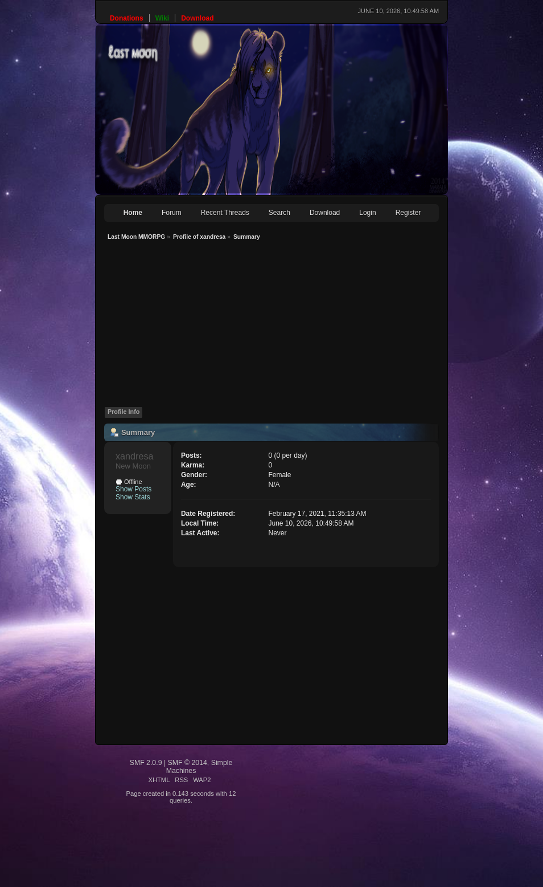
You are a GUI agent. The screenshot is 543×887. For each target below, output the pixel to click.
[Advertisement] (285, 326)
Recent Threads (225, 213)
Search (279, 213)
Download (325, 213)
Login (367, 213)
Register (408, 213)
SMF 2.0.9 (146, 763)
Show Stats (133, 497)
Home (133, 213)
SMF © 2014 (187, 763)
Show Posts (133, 489)
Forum (172, 213)
